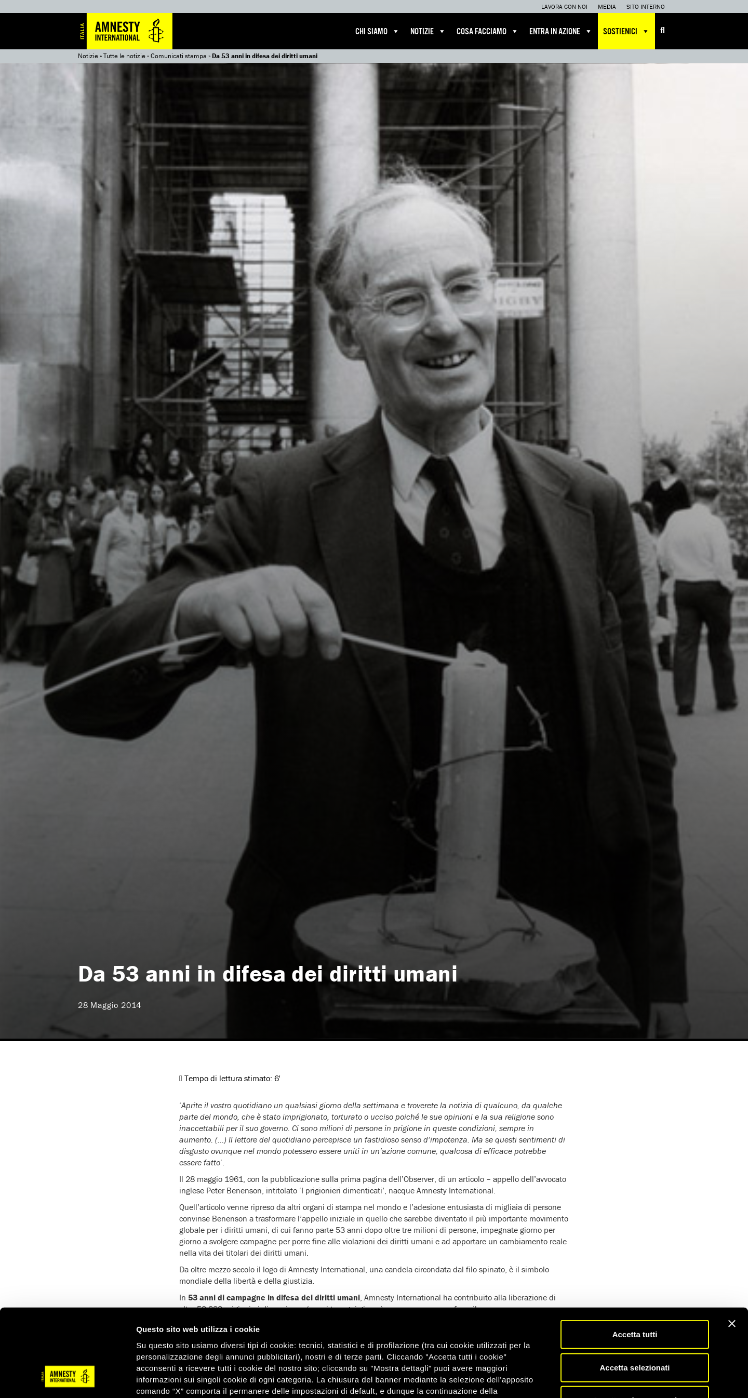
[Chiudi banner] (732, 1246)
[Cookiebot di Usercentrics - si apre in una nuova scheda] (67, 1378)
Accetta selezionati (634, 1290)
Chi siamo (377, 31)
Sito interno (645, 6)
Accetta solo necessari (635, 1323)
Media (607, 6)
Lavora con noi (564, 6)
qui (165, 1336)
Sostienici (626, 31)
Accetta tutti (635, 1257)
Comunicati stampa (179, 55)
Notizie (428, 31)
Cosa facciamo (488, 31)
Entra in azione (561, 31)
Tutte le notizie (124, 55)
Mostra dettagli (546, 1377)
